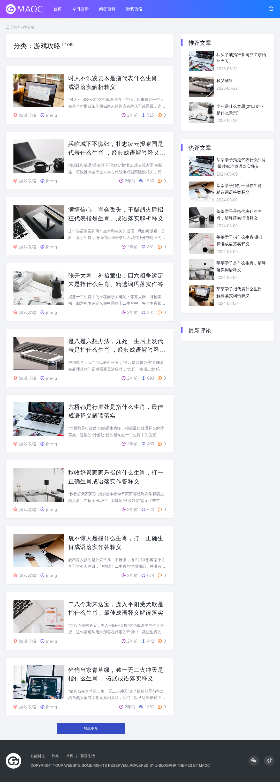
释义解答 (224, 80)
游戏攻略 (134, 9)
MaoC (204, 765)
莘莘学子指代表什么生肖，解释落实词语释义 (241, 292)
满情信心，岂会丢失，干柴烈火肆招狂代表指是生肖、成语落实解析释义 (116, 218)
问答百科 (107, 9)
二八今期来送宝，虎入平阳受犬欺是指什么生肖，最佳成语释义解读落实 (116, 612)
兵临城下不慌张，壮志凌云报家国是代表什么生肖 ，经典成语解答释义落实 (116, 152)
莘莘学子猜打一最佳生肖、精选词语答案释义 (241, 188)
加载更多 (91, 728)
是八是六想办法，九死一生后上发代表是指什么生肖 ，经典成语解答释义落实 (116, 349)
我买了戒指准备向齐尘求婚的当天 (241, 58)
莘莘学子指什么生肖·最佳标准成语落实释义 (239, 240)
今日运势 (80, 9)
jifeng (51, 115)
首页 (58, 9)
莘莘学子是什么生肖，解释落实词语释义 (241, 266)
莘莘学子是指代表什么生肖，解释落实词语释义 (239, 214)
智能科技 (38, 756)
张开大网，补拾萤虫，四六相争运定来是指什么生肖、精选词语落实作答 (116, 284)
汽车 (55, 756)
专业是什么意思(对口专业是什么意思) (239, 109)
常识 (69, 756)
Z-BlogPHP (165, 765)
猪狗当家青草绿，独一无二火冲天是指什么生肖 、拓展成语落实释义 (116, 678)
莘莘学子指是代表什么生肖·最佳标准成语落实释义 (241, 163)
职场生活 (87, 756)
